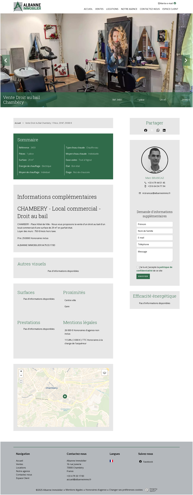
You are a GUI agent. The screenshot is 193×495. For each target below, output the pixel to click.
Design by (150, 490)
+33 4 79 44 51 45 (156, 182)
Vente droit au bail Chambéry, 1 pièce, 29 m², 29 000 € (48, 123)
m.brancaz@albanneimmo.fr (156, 193)
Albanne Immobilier (76, 460)
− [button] (21, 376)
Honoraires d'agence (96, 489)
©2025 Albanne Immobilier (49, 489)
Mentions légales (74, 489)
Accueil (18, 123)
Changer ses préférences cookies (126, 489)
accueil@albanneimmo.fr (79, 479)
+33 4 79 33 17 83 (75, 475)
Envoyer (143, 276)
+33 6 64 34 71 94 (156, 186)
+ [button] (21, 372)
